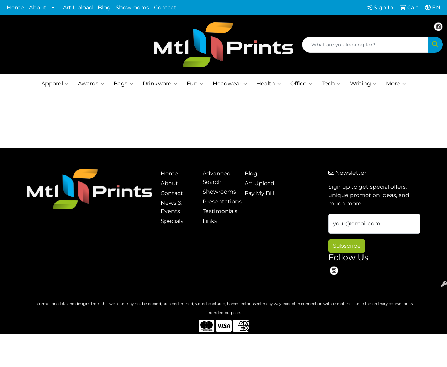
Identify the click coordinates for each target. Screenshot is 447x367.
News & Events (171, 207)
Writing (363, 84)
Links (210, 221)
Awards (91, 84)
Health (268, 84)
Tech (331, 84)
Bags (123, 84)
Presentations (219, 201)
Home (15, 7)
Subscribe (347, 245)
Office (301, 84)
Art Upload (78, 7)
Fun (195, 84)
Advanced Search (217, 177)
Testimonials (219, 211)
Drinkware (159, 84)
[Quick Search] (365, 45)
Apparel (55, 84)
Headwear (230, 84)
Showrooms (132, 7)
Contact (165, 7)
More (396, 84)
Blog (104, 7)
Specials (172, 221)
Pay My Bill (259, 193)
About (37, 7)
